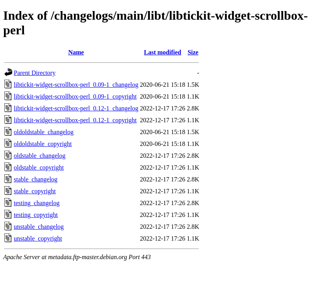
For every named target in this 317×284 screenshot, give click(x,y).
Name (76, 52)
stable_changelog (35, 179)
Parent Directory (34, 72)
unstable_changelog (39, 226)
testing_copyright (36, 214)
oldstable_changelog (40, 155)
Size (193, 52)
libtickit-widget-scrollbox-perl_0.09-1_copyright (75, 96)
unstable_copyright (38, 238)
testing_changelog (36, 203)
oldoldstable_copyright (43, 143)
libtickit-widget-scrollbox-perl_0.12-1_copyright (75, 120)
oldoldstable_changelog (44, 132)
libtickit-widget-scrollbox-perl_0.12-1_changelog (76, 108)
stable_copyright (35, 191)
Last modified (162, 52)
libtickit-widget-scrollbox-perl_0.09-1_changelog (76, 84)
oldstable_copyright (39, 167)
